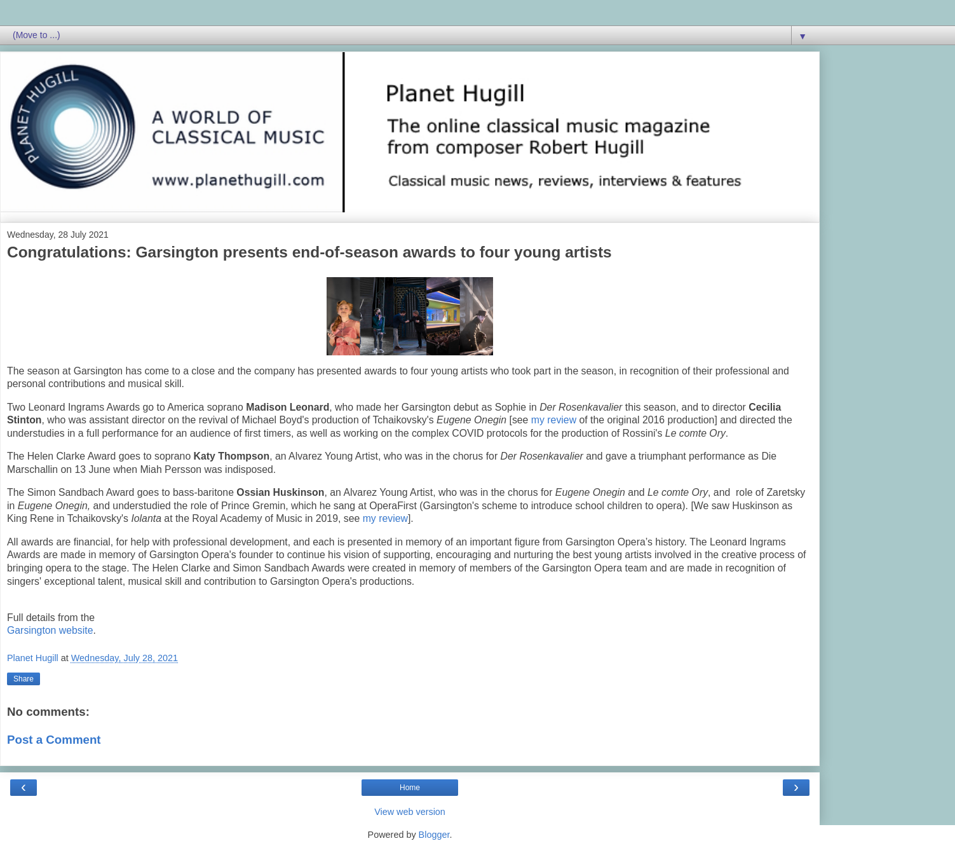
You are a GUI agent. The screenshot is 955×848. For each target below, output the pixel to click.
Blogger (434, 835)
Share (23, 678)
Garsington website (50, 630)
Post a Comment (54, 739)
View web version (409, 812)
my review (553, 419)
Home (410, 787)
